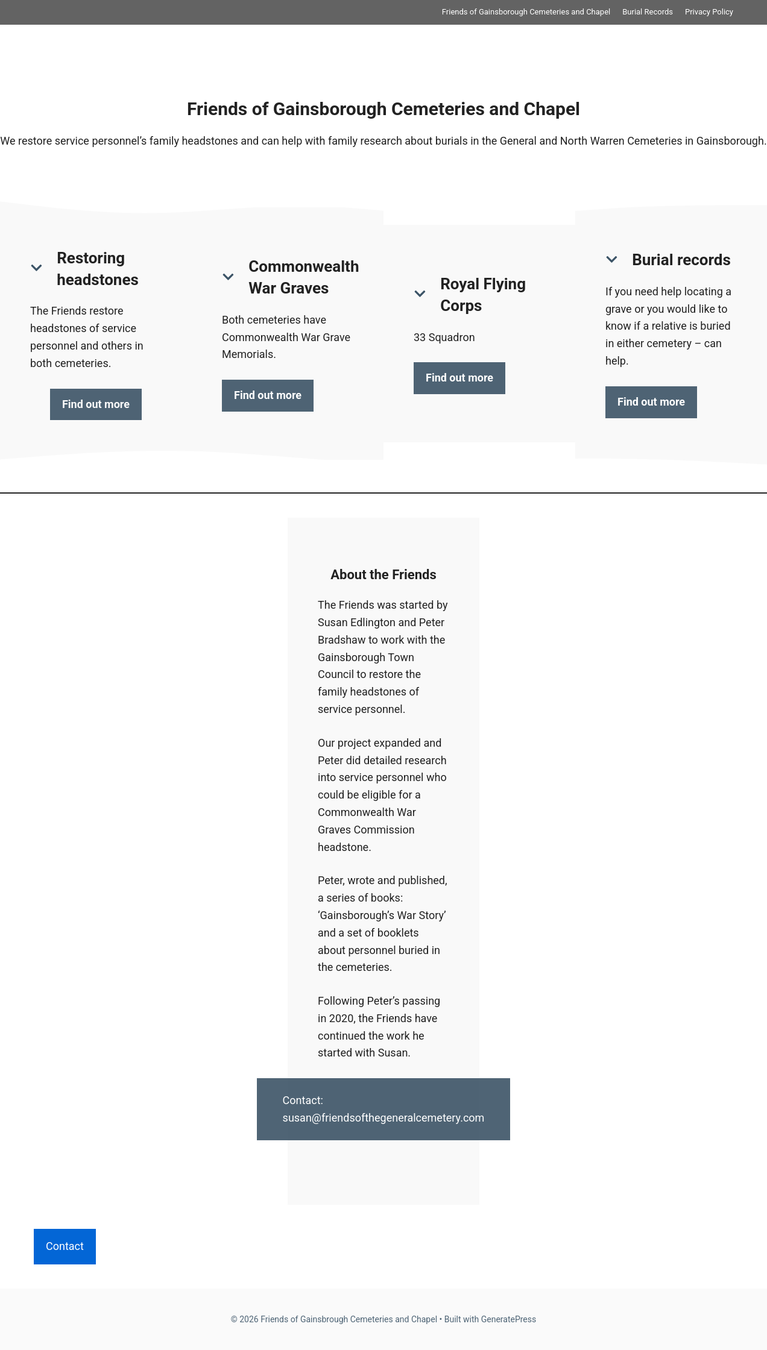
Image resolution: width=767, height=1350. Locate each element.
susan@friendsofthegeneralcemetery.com (384, 1117)
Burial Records (647, 11)
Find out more (96, 404)
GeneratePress (509, 1319)
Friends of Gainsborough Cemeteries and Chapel (526, 11)
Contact (65, 1246)
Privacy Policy (709, 11)
